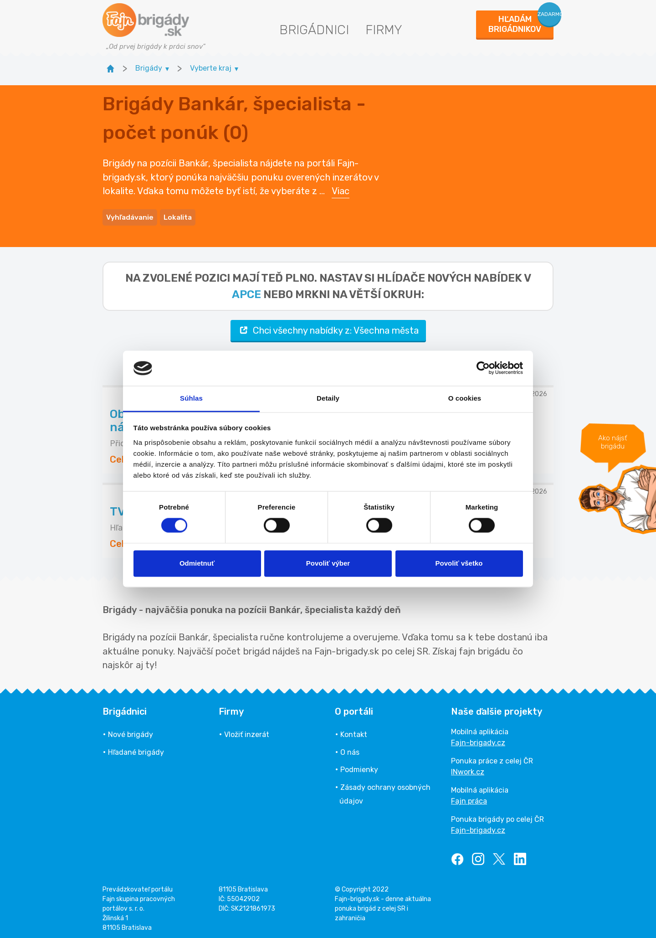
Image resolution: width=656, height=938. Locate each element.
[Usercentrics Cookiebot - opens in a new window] (483, 368)
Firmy (383, 29)
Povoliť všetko (459, 563)
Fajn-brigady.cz (478, 739)
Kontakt (353, 731)
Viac (340, 189)
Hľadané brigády (136, 748)
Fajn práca (469, 797)
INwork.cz (467, 768)
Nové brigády (130, 731)
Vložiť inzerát (246, 731)
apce (246, 290)
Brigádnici (314, 29)
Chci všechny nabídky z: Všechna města (328, 326)
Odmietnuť (197, 563)
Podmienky (359, 766)
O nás (349, 748)
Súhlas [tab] (191, 398)
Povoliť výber (328, 563)
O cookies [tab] (465, 398)
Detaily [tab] (328, 398)
